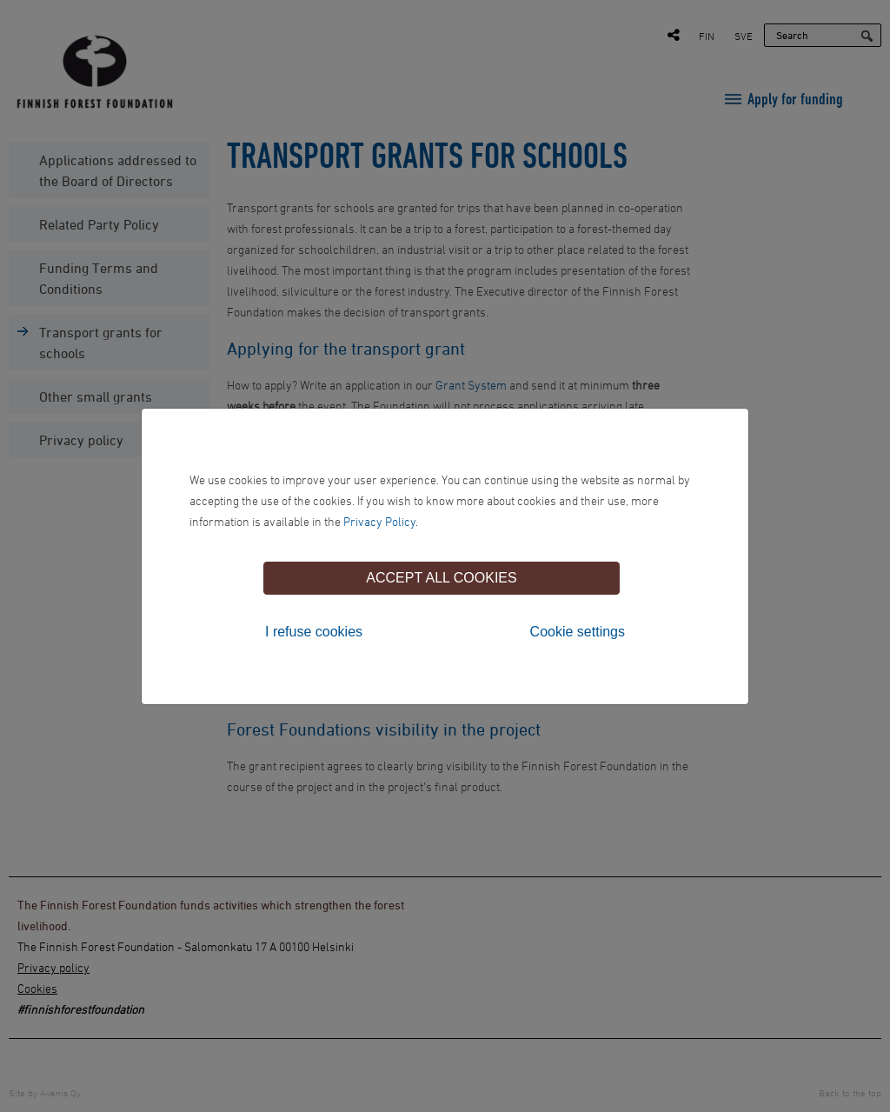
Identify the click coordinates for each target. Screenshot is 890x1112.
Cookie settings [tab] (577, 631)
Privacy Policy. (380, 521)
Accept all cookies (441, 577)
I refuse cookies (313, 631)
